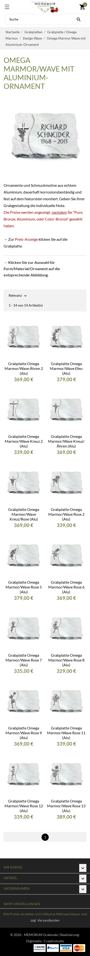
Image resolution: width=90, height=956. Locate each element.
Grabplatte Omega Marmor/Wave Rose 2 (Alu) (66, 514)
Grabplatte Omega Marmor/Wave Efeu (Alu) (66, 368)
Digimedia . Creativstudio (45, 941)
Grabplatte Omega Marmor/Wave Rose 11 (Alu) (66, 733)
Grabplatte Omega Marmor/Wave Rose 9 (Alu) (24, 733)
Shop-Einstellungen (22, 904)
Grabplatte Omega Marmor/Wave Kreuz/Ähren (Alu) (66, 441)
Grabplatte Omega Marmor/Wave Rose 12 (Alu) (24, 806)
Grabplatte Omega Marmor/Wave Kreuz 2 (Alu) (24, 441)
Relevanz (15, 295)
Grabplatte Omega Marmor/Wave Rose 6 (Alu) (66, 587)
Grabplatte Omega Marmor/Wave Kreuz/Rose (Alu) (23, 514)
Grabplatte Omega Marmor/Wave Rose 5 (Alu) (24, 587)
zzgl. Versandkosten (45, 920)
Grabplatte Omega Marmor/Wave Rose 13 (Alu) (66, 806)
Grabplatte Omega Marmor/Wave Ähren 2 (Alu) (24, 368)
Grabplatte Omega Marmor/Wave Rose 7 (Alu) (24, 660)
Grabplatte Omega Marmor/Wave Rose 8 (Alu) (66, 660)
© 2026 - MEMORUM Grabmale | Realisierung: (45, 935)
